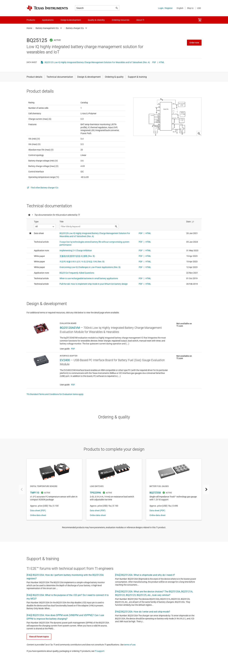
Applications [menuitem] (47, 20)
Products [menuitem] (31, 20)
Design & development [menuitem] (71, 20)
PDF (154, 62)
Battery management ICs (47, 28)
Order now (194, 42)
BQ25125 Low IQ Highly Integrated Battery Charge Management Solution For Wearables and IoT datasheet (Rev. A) (97, 62)
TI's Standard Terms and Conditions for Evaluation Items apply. (55, 409)
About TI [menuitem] (140, 20)
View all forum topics (39, 651)
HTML (161, 62)
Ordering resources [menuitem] (120, 20)
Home (29, 28)
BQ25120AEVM (70, 342)
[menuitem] (199, 20)
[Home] (47, 8)
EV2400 (65, 374)
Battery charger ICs (75, 28)
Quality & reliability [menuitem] (96, 20)
